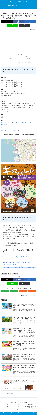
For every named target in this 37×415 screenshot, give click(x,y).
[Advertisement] (18, 40)
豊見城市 (16, 274)
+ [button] (34, 157)
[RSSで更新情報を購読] (27, 291)
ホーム (6, 405)
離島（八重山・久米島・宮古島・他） (30, 408)
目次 (16, 54)
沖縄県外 (18, 410)
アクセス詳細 (5, 111)
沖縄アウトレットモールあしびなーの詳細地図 (19, 59)
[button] (24, 25)
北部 (18, 407)
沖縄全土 (18, 405)
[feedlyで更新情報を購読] (9, 291)
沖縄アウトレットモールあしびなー (10, 131)
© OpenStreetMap (33, 161)
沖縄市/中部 (6, 407)
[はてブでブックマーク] (30, 21)
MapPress (29, 161)
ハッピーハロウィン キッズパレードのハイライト (19, 61)
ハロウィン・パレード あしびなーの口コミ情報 (19, 63)
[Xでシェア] (7, 21)
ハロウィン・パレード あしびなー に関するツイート (15, 257)
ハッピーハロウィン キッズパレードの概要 (17, 57)
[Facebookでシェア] (18, 21)
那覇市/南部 (4, 274)
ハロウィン (10, 274)
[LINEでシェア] (12, 25)
